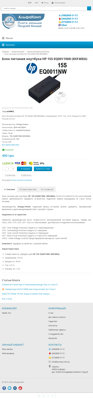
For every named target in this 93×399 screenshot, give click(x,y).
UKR (36, 2)
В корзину (24, 169)
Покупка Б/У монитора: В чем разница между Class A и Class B (30, 284)
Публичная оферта (57, 329)
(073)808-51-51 (69, 21)
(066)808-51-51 (69, 18)
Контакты (52, 325)
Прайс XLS (6, 313)
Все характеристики (10, 144)
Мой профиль (8, 353)
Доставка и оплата (57, 317)
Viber (64, 25)
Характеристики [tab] (28, 189)
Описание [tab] (9, 189)
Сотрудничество (55, 334)
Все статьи (7, 299)
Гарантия (52, 321)
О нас (50, 313)
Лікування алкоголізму (35, 382)
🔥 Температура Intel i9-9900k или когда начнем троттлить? (29, 289)
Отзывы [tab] (47, 189)
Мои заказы (7, 349)
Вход (44, 2)
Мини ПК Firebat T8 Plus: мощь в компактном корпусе (26, 293)
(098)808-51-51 (69, 15)
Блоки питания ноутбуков (21, 180)
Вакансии (52, 338)
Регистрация (58, 2)
